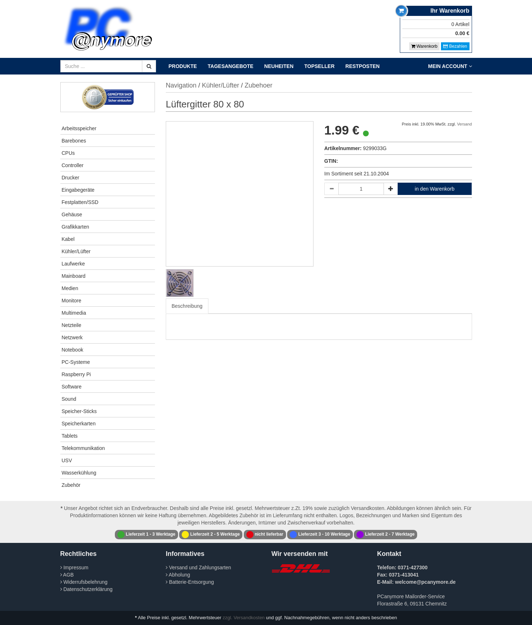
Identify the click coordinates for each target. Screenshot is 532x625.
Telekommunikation (83, 448)
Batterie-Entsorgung (190, 582)
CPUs (68, 153)
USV (67, 460)
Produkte (183, 66)
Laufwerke (73, 264)
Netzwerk (72, 337)
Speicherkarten (79, 423)
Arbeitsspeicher (79, 128)
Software (72, 387)
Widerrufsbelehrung (84, 582)
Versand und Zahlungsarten (198, 567)
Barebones (74, 141)
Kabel (68, 239)
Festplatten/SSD (80, 202)
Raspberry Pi (76, 374)
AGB (67, 575)
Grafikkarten (75, 227)
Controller (73, 165)
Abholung (178, 575)
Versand (464, 124)
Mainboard (74, 276)
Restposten (362, 66)
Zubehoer (258, 85)
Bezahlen (455, 46)
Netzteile (71, 325)
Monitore (71, 300)
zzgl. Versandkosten (244, 617)
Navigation (181, 85)
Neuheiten (279, 66)
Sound (69, 399)
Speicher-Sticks (79, 411)
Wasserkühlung (79, 473)
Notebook (72, 350)
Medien (70, 288)
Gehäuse (72, 214)
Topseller (319, 66)
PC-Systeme (76, 362)
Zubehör (71, 485)
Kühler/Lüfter (76, 251)
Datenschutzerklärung (86, 589)
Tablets (70, 436)
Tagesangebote (231, 66)
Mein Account (450, 66)
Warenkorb (424, 46)
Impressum (74, 567)
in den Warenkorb (434, 189)
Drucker (70, 177)
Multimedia (74, 313)
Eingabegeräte (78, 190)
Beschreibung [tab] (187, 306)
